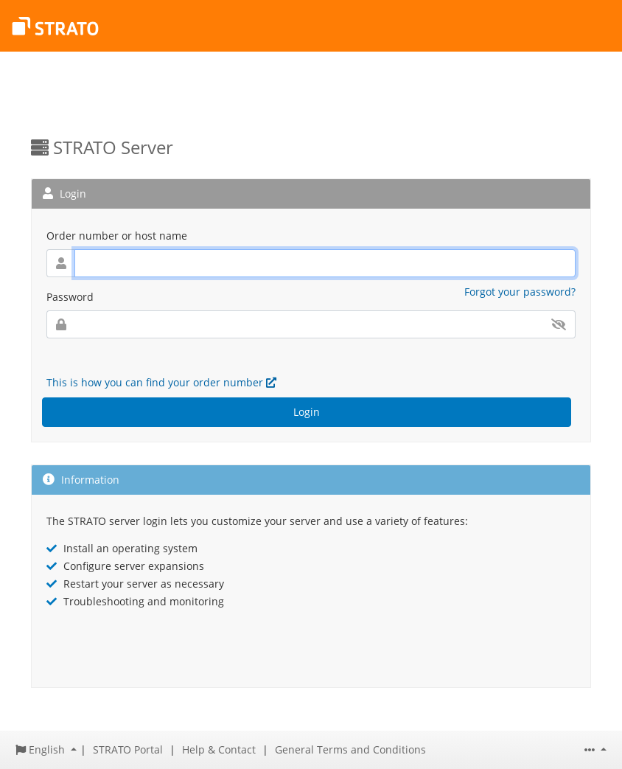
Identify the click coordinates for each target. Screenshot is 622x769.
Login (306, 412)
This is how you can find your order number (161, 382)
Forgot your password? (520, 292)
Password (70, 297)
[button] (46, 749)
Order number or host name (116, 236)
